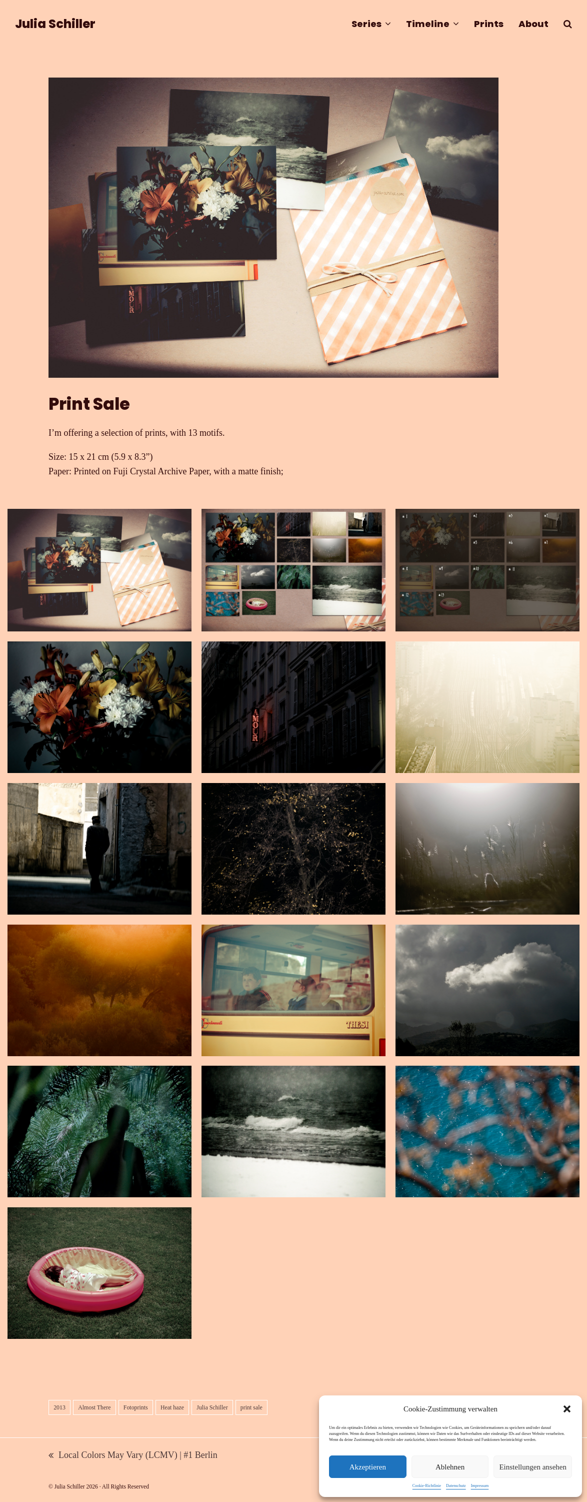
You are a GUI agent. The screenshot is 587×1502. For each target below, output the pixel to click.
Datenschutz (456, 1485)
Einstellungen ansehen (532, 1467)
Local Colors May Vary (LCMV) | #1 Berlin (133, 1456)
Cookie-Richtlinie (426, 1485)
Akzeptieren (368, 1467)
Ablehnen (450, 1467)
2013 (60, 1407)
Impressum (480, 1485)
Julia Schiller (55, 24)
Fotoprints (136, 1407)
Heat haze (172, 1407)
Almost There (94, 1407)
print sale (251, 1407)
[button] (567, 1409)
